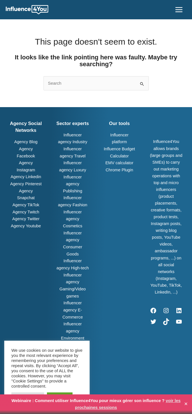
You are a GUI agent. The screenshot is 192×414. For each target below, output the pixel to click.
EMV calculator (119, 162)
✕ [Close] (186, 404)
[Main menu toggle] (179, 9)
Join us (142, 388)
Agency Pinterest (26, 182)
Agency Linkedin (26, 176)
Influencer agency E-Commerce (73, 299)
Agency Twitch (26, 203)
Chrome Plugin (119, 169)
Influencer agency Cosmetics (72, 217)
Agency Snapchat (26, 189)
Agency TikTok (26, 196)
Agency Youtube (26, 217)
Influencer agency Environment (72, 319)
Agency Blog (26, 142)
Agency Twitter (25, 210)
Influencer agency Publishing (72, 182)
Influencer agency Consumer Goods (72, 237)
